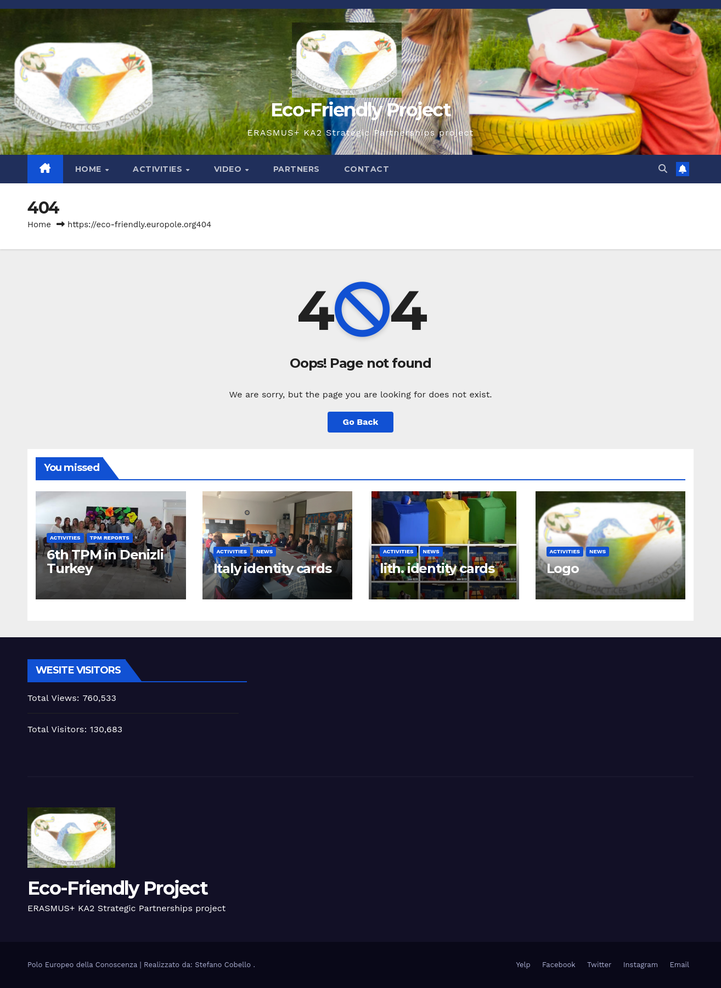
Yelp (523, 965)
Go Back (361, 422)
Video (229, 169)
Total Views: (54, 698)
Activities (159, 169)
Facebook (559, 965)
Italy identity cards (272, 568)
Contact (367, 169)
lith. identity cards (437, 568)
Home (89, 169)
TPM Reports (109, 538)
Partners (296, 169)
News (264, 551)
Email (679, 965)
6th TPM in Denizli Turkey (105, 561)
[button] (662, 169)
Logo (563, 568)
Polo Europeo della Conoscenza (83, 965)
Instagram (640, 965)
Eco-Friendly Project (360, 109)
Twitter (599, 965)
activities (65, 538)
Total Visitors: (58, 729)
